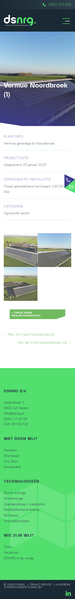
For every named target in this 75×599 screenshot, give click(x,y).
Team (8, 547)
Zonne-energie (15, 493)
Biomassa (11, 515)
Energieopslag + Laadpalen (24, 504)
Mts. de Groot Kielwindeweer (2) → (44, 342)
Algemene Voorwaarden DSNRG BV (37, 586)
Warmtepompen (16, 521)
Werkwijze (12, 456)
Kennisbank (12, 467)
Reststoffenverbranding (21, 510)
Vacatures (11, 552)
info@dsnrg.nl (14, 413)
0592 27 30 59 (15, 419)
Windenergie (13, 498)
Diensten (10, 450)
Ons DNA (11, 461)
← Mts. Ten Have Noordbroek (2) (29, 334)
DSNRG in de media (19, 558)
